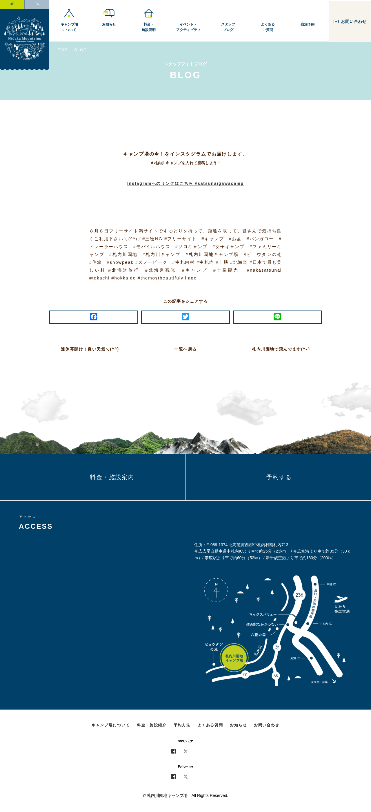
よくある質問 (210, 725)
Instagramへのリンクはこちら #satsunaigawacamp (185, 183)
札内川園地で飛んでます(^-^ (281, 349)
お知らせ (238, 725)
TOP (62, 50)
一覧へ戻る (185, 349)
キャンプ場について (111, 725)
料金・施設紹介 (152, 725)
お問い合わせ (266, 725)
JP (12, 4)
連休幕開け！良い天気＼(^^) (90, 349)
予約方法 (182, 725)
